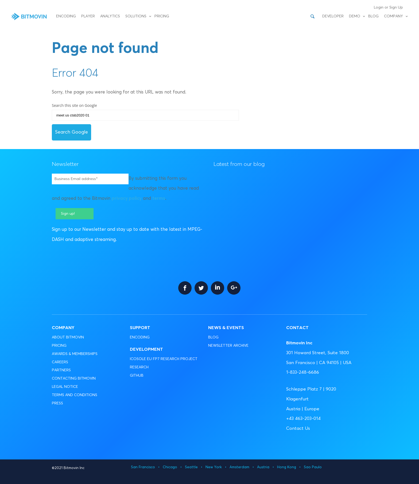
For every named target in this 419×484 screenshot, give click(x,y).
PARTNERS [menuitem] (61, 370)
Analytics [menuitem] (110, 16)
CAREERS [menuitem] (60, 362)
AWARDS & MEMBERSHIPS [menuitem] (75, 354)
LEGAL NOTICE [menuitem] (65, 387)
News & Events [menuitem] (226, 328)
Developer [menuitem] (333, 16)
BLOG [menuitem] (213, 337)
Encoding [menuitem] (66, 16)
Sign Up (396, 7)
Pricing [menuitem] (161, 16)
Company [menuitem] (393, 16)
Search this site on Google (74, 105)
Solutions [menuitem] (135, 16)
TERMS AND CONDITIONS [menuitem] (74, 395)
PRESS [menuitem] (57, 403)
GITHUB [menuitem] (136, 375)
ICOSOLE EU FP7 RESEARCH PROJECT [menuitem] (163, 359)
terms (158, 198)
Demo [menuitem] (354, 16)
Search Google (71, 132)
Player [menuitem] (88, 16)
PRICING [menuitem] (59, 346)
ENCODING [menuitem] (140, 337)
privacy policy (127, 198)
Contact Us (298, 428)
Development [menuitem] (146, 349)
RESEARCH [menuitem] (139, 367)
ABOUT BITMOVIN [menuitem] (68, 337)
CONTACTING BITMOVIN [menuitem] (74, 378)
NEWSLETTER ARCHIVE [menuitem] (228, 346)
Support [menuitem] (140, 328)
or (386, 7)
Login (378, 7)
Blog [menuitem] (373, 16)
